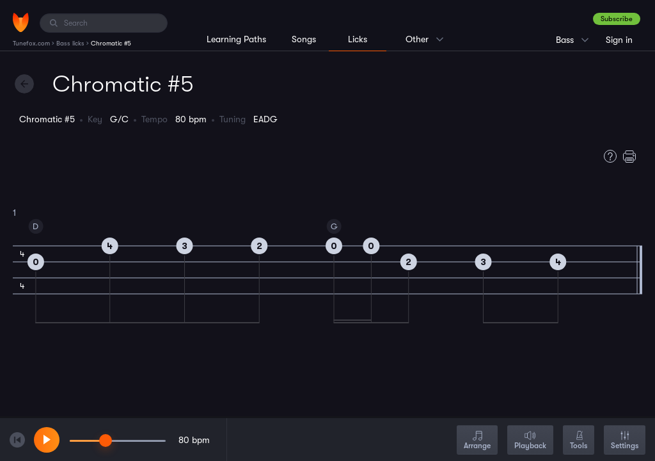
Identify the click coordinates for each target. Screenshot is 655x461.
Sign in (619, 40)
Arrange (477, 441)
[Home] (21, 22)
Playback (530, 441)
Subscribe (617, 19)
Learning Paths (236, 39)
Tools (578, 441)
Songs (304, 39)
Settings (624, 441)
